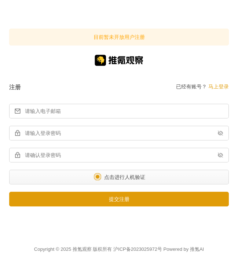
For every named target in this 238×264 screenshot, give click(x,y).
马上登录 (218, 86)
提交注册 (119, 199)
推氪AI (197, 249)
